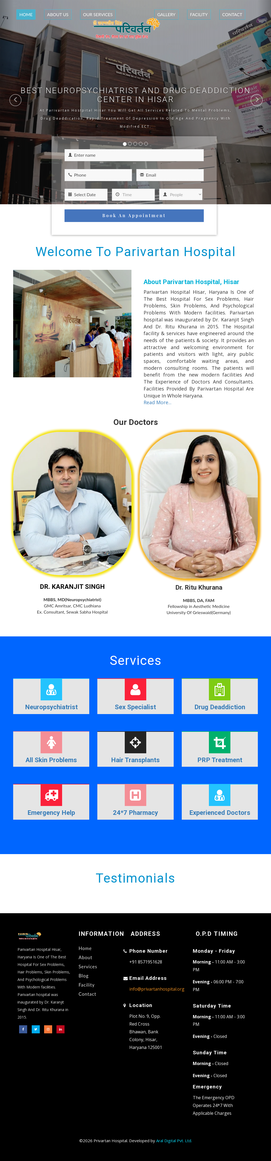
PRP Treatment (219, 760)
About (85, 957)
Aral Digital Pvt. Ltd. (174, 1140)
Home (26, 14)
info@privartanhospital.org (156, 989)
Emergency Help (51, 812)
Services (88, 966)
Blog (83, 976)
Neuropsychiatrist (51, 707)
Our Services (98, 14)
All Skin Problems (51, 760)
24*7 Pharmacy (135, 812)
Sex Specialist (135, 707)
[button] (6, 102)
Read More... (158, 402)
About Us (57, 14)
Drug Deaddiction (219, 707)
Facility (199, 14)
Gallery (166, 14)
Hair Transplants (135, 760)
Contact (232, 14)
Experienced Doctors (219, 812)
